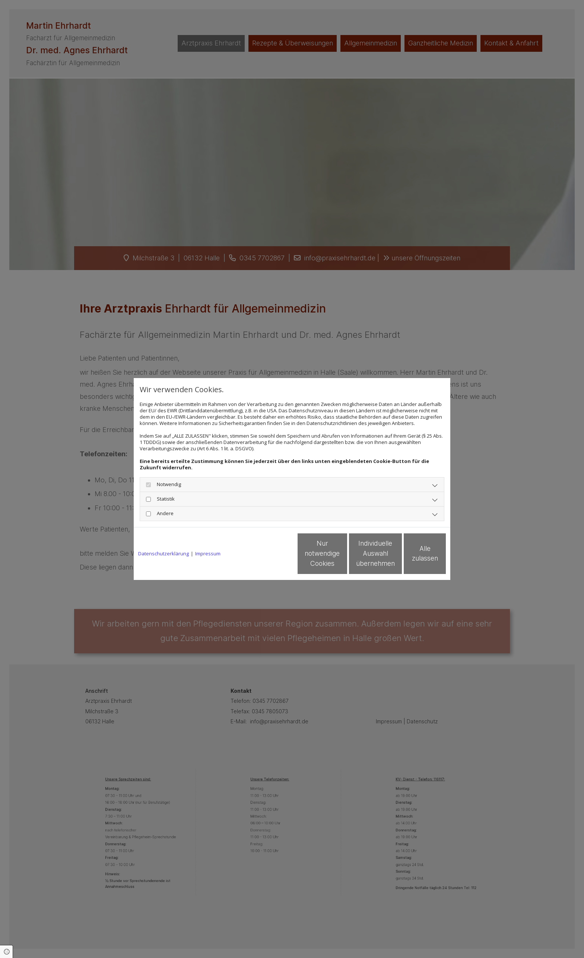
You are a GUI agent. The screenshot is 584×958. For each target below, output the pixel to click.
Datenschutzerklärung (163, 554)
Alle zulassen (411, 554)
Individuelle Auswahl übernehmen (340, 554)
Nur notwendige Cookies (269, 554)
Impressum (207, 554)
